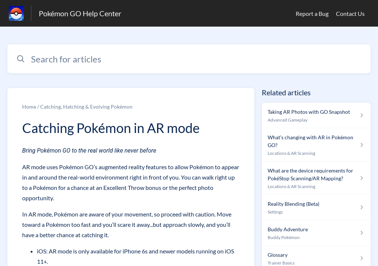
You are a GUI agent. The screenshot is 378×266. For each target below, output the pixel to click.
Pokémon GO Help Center (80, 13)
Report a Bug (312, 13)
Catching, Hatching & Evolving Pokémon (86, 106)
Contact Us (350, 13)
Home (29, 106)
